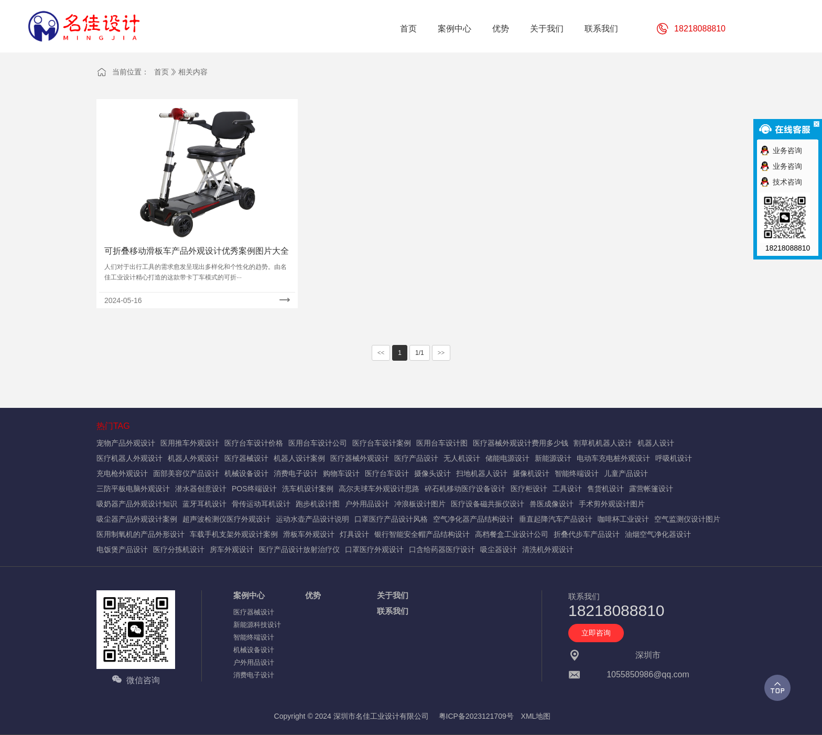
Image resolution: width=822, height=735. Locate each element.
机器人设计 (655, 443)
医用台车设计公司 (317, 443)
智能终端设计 (577, 473)
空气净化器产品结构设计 (473, 519)
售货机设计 (605, 488)
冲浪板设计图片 (420, 504)
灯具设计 (354, 534)
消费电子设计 (296, 473)
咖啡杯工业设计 (623, 519)
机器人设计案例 (299, 458)
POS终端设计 (254, 488)
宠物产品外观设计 (125, 443)
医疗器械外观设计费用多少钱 (520, 443)
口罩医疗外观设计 (374, 549)
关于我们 (392, 595)
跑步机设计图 (318, 504)
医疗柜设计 (529, 488)
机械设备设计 (246, 473)
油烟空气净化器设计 (658, 534)
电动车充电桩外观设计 (613, 458)
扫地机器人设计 (481, 473)
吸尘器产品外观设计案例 (136, 519)
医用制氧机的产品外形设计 (140, 534)
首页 (161, 72)
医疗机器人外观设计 (129, 458)
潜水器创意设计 (200, 488)
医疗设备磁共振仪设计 (487, 504)
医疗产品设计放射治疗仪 (299, 549)
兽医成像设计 (551, 504)
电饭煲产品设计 (122, 549)
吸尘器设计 (498, 549)
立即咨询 (596, 633)
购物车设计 (341, 473)
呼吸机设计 (673, 458)
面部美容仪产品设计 (186, 473)
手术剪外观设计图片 (612, 504)
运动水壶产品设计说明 (312, 519)
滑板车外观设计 (308, 534)
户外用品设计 (367, 504)
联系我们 (392, 611)
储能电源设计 (507, 458)
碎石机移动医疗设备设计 (465, 488)
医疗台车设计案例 (381, 443)
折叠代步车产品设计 (587, 534)
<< (381, 352)
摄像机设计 (531, 473)
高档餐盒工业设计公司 (511, 534)
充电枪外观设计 (122, 473)
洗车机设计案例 (307, 488)
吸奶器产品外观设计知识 (136, 504)
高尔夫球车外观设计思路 (379, 488)
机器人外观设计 (193, 458)
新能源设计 (553, 458)
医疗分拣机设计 (178, 549)
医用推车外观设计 (189, 443)
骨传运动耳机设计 (261, 504)
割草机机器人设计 (603, 443)
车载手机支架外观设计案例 (234, 534)
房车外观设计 (232, 549)
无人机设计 (462, 458)
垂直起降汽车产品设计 (555, 519)
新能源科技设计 (257, 625)
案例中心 (249, 595)
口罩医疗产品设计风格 (391, 519)
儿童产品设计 (626, 473)
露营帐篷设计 (651, 488)
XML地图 (536, 716)
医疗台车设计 (387, 473)
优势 (313, 595)
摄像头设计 (432, 473)
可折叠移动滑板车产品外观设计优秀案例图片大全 (196, 250)
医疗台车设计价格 (253, 443)
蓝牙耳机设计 (204, 504)
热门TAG (113, 425)
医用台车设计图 (442, 443)
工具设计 (567, 488)
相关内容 (193, 72)
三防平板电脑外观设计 (133, 488)
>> (441, 352)
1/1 (419, 352)
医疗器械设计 (246, 458)
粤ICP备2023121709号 (476, 716)
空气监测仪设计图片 (687, 519)
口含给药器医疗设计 (442, 549)
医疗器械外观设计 (359, 458)
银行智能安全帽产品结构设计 (422, 534)
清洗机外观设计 (548, 549)
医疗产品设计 (416, 458)
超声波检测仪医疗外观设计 (226, 519)
